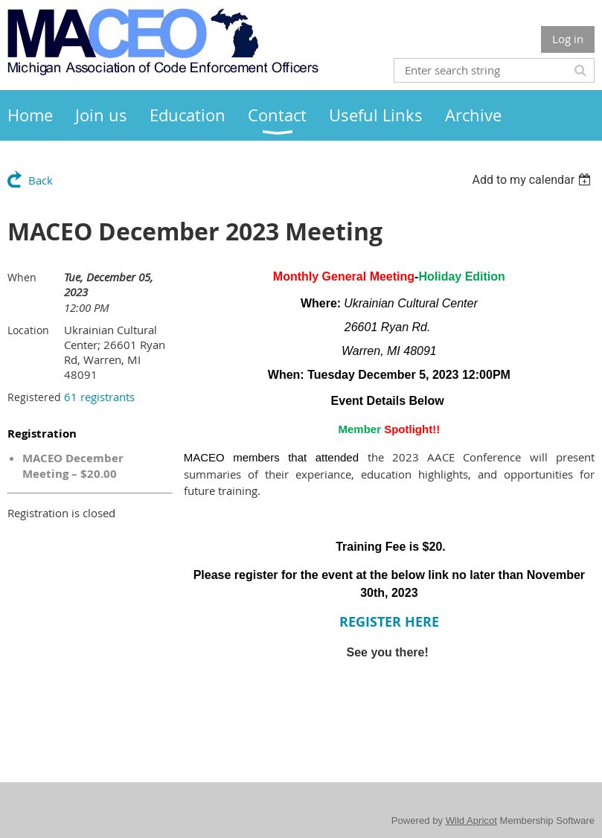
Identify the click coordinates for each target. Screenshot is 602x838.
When (21, 277)
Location (28, 330)
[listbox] (533, 179)
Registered (34, 397)
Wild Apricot (471, 820)
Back (40, 180)
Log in (567, 38)
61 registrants (99, 396)
